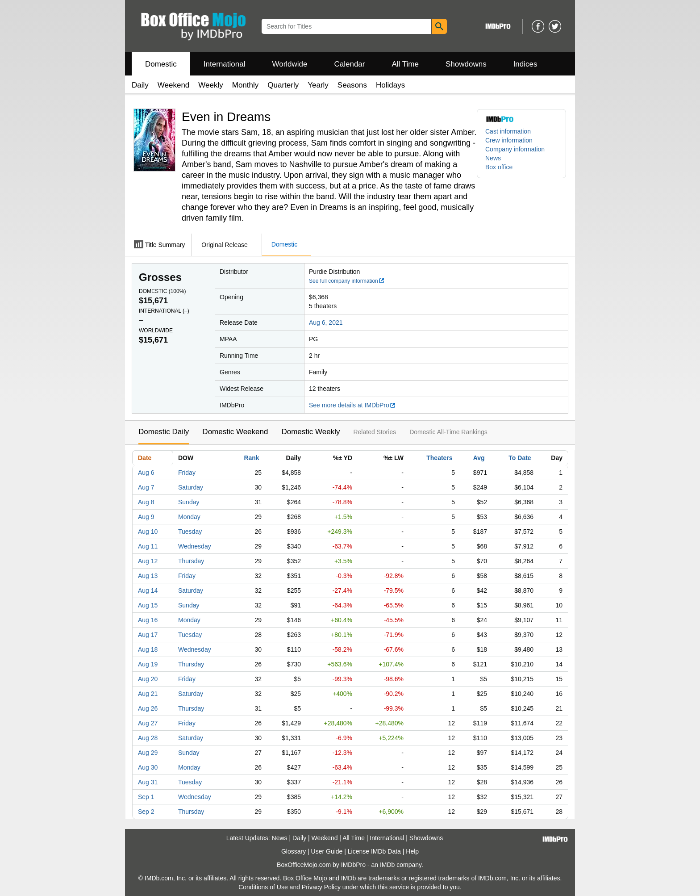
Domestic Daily (163, 431)
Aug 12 (148, 561)
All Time (405, 64)
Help (412, 851)
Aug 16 (148, 620)
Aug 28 (148, 737)
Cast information (508, 131)
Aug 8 (146, 502)
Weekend (174, 85)
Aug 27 (148, 723)
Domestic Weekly (310, 431)
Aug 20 (148, 678)
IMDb (387, 864)
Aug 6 (146, 472)
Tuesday (190, 531)
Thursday (191, 561)
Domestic (161, 64)
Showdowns (466, 64)
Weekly (210, 85)
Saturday (190, 487)
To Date (519, 457)
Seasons (352, 85)
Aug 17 (148, 634)
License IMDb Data (374, 851)
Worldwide (289, 64)
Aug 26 (148, 708)
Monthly (245, 85)
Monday (189, 516)
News (493, 158)
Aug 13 (148, 575)
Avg (479, 457)
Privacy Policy (321, 887)
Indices (525, 64)
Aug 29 (148, 752)
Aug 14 (148, 590)
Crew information (509, 140)
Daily (140, 85)
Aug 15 (148, 605)
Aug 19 (148, 664)
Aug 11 (148, 546)
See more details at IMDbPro (352, 405)
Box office (498, 167)
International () (164, 311)
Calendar (349, 64)
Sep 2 (146, 811)
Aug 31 (148, 782)
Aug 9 (146, 516)
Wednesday (194, 546)
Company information (515, 149)
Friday (187, 472)
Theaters (439, 457)
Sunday (188, 502)
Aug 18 (148, 649)
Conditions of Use (263, 887)
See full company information (347, 281)
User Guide (327, 851)
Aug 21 (148, 693)
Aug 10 (148, 531)
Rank (251, 457)
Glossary (293, 851)
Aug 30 (148, 767)
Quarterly (283, 85)
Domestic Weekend (235, 431)
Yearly (318, 85)
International (225, 64)
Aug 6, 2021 (326, 322)
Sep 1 (146, 796)
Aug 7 (146, 487)
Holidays (390, 85)
